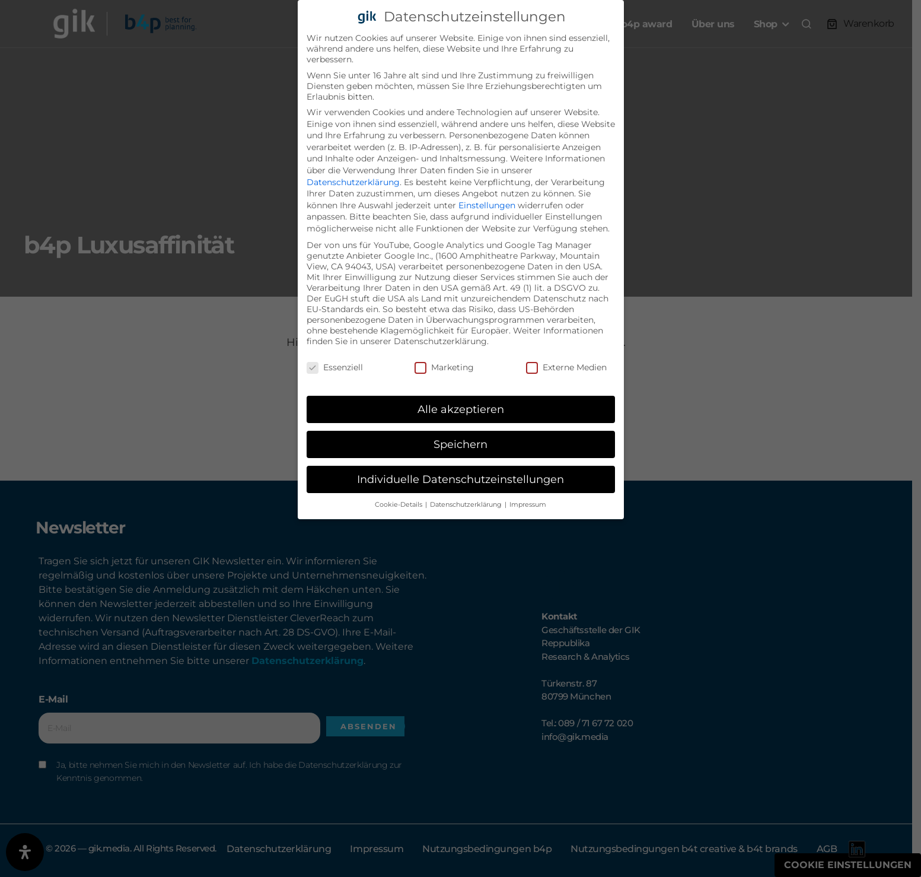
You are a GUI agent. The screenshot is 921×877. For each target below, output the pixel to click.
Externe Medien (566, 367)
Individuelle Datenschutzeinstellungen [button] (460, 479)
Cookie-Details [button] (399, 505)
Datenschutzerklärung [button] (466, 505)
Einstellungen (486, 205)
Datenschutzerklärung (353, 182)
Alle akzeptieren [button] (461, 409)
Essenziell (335, 367)
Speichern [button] (460, 444)
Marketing (444, 367)
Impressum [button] (527, 505)
